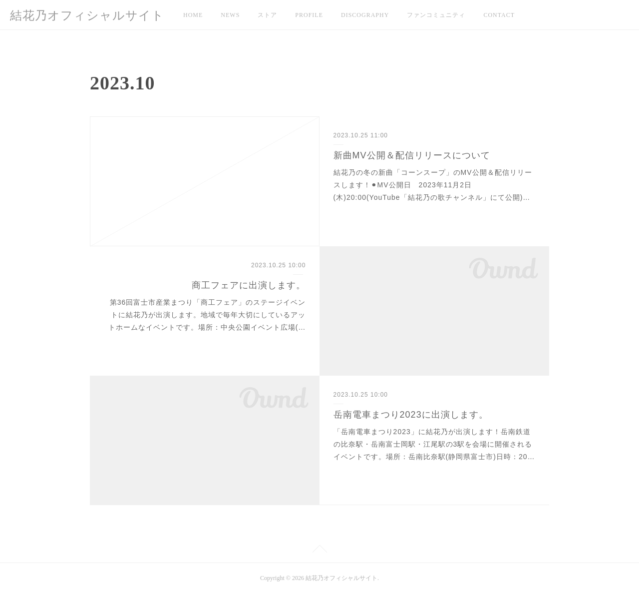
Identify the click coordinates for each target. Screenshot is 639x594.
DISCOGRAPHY (365, 14)
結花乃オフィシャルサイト (87, 15)
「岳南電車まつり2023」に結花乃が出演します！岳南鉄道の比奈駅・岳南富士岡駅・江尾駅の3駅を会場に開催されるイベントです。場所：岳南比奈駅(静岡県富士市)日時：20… (434, 444)
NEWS (230, 14)
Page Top (319, 550)
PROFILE (309, 14)
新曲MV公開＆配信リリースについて (411, 155)
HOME (193, 14)
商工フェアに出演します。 (249, 285)
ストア (267, 14)
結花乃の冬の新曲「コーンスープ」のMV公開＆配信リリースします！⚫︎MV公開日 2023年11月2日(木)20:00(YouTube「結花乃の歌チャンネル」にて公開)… (432, 184)
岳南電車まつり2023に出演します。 (410, 415)
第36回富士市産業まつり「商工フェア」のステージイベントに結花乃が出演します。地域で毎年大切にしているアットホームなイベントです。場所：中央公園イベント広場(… (207, 314)
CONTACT (499, 14)
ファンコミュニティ (436, 14)
